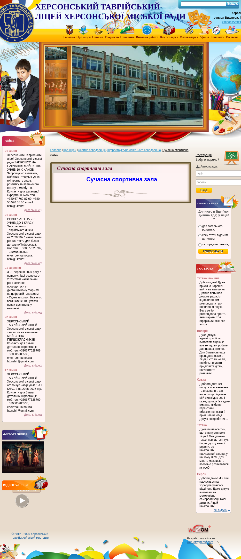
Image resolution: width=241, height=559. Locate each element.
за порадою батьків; (215, 244)
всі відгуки (220, 510)
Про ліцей (69, 150)
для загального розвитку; (212, 227)
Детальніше (32, 210)
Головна (56, 150)
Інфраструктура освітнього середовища (134, 150)
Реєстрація (204, 155)
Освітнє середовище (92, 150)
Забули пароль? (207, 159)
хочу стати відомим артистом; (215, 236)
